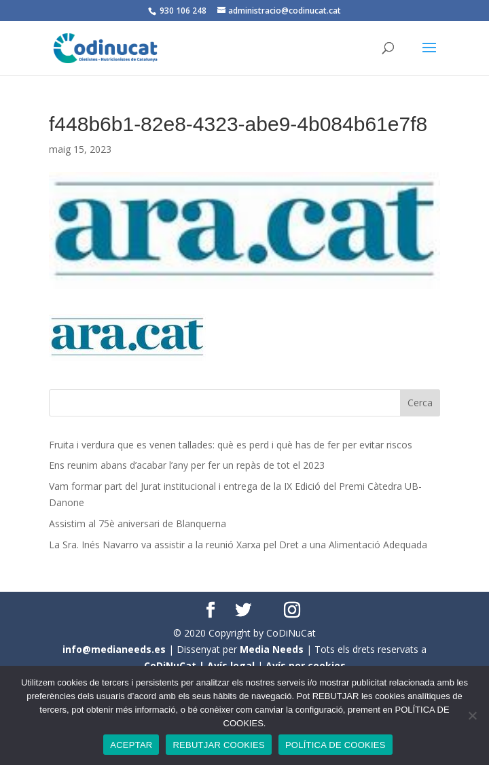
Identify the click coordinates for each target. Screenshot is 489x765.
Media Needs (272, 649)
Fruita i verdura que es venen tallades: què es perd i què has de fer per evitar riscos (230, 444)
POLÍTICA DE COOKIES (335, 745)
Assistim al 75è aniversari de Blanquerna (137, 523)
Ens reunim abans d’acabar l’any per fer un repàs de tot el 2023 (187, 465)
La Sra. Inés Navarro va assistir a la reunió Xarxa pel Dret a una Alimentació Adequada (238, 544)
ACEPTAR (131, 745)
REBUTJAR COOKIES (218, 745)
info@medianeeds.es (114, 649)
